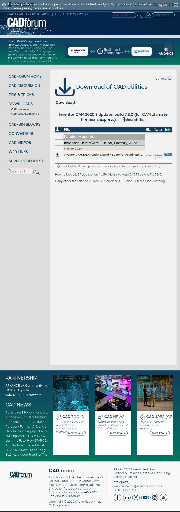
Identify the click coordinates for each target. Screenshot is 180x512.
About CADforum (67, 496)
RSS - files (163, 78)
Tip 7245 (155, 174)
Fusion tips (39, 48)
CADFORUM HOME (25, 76)
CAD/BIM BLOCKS (25, 124)
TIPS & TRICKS (21, 94)
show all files (133, 119)
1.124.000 (21, 41)
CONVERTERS (21, 133)
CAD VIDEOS (20, 142)
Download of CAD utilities (101, 86)
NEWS (114, 416)
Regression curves (40, 54)
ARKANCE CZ (123, 469)
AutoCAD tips (29, 44)
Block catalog (155, 181)
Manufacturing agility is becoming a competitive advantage (48, 431)
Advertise (83, 502)
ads (106, 4)
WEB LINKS (18, 152)
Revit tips (14, 48)
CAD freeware (20, 109)
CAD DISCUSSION (24, 85)
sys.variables (45, 61)
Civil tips (26, 48)
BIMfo (9, 390)
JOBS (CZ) (160, 416)
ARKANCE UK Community (24, 386)
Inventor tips (47, 44)
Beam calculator (25, 51)
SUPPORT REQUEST (26, 161)
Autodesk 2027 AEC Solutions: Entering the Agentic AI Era (46, 422)
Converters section (25, 57)
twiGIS (10, 395)
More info (75, 433)
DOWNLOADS (21, 104)
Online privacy (59, 505)
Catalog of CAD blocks (25, 114)
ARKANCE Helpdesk (103, 181)
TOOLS (73, 416)
